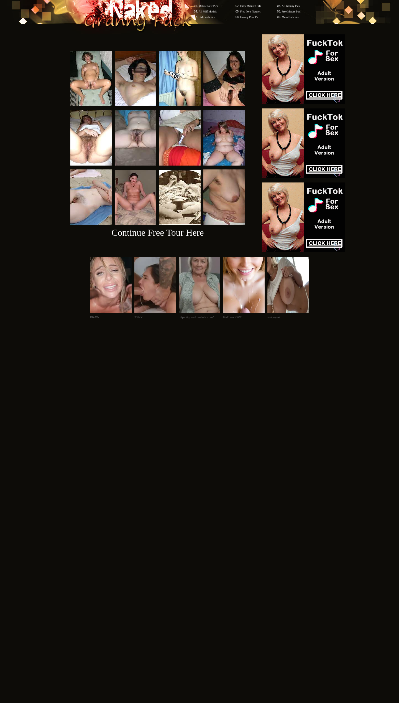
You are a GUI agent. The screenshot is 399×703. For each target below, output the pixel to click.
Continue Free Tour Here (157, 232)
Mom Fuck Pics (290, 17)
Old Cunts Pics (207, 17)
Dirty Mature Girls (250, 5)
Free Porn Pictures (250, 11)
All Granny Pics (291, 5)
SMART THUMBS (209, 597)
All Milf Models (208, 11)
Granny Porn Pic (249, 17)
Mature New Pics (208, 5)
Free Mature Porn (291, 11)
